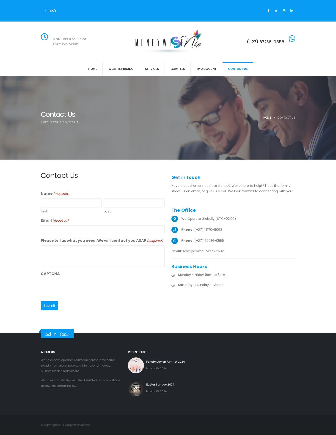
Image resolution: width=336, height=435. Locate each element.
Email (55, 220)
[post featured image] (136, 365)
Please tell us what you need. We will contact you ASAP (102, 241)
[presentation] (75, 287)
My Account (206, 69)
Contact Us (238, 69)
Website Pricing (121, 69)
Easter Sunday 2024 (160, 384)
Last (107, 211)
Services (152, 69)
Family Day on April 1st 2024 (165, 362)
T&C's (52, 11)
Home (92, 69)
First (44, 211)
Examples (178, 69)
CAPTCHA (50, 273)
